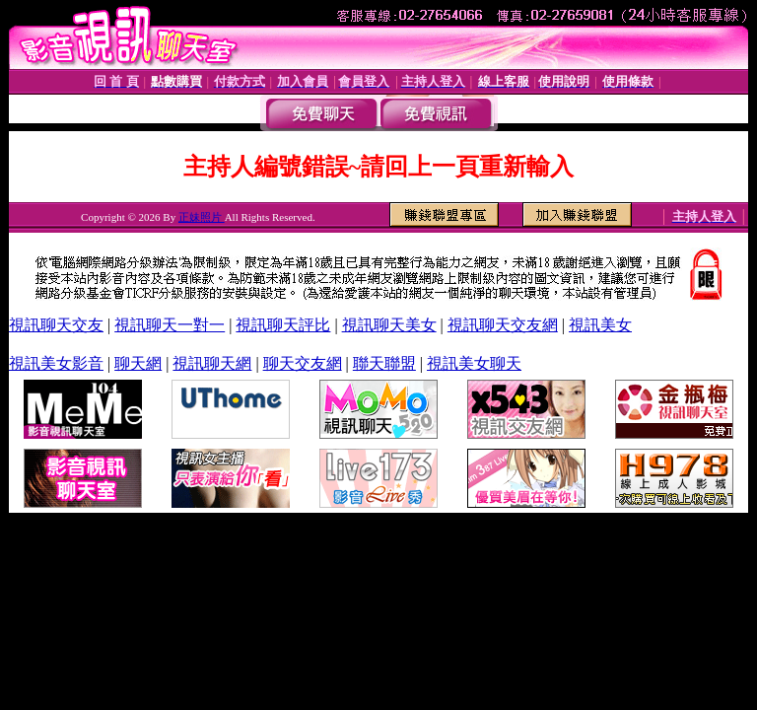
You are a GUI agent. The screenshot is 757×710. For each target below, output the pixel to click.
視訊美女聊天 (474, 363)
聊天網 (138, 363)
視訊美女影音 (56, 363)
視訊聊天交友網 (502, 325)
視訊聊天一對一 (169, 325)
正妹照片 (201, 217)
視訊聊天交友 (56, 325)
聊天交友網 (302, 363)
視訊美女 (600, 325)
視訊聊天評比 (283, 325)
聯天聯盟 (384, 363)
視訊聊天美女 (389, 325)
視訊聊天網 (211, 363)
